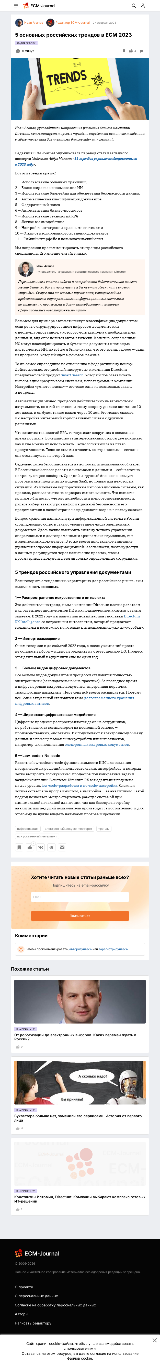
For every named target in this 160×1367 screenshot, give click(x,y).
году (29, 164)
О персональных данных (36, 1296)
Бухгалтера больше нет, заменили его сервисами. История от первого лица (78, 1118)
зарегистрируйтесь (113, 949)
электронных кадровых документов (97, 744)
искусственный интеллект (37, 836)
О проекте (24, 1287)
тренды (103, 829)
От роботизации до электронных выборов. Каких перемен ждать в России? (75, 1037)
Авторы (21, 1314)
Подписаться (80, 916)
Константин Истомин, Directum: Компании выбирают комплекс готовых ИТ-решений (79, 1199)
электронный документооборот (68, 829)
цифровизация (28, 829)
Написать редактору (33, 1323)
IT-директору (26, 43)
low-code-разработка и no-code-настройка (79, 785)
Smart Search (72, 375)
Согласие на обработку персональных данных (55, 1305)
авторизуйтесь (80, 949)
